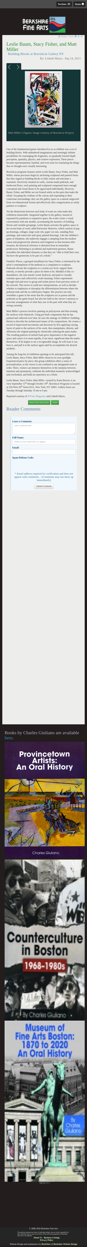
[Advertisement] (43, 608)
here (9, 737)
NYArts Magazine (37, 396)
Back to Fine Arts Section (39, 402)
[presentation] (35, 465)
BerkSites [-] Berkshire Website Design (59, 1244)
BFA (48, 1183)
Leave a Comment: (22, 421)
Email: (15, 447)
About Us (37, 1238)
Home (79, 4)
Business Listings (52, 1238)
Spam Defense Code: (23, 457)
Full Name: (18, 437)
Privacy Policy (46, 1240)
